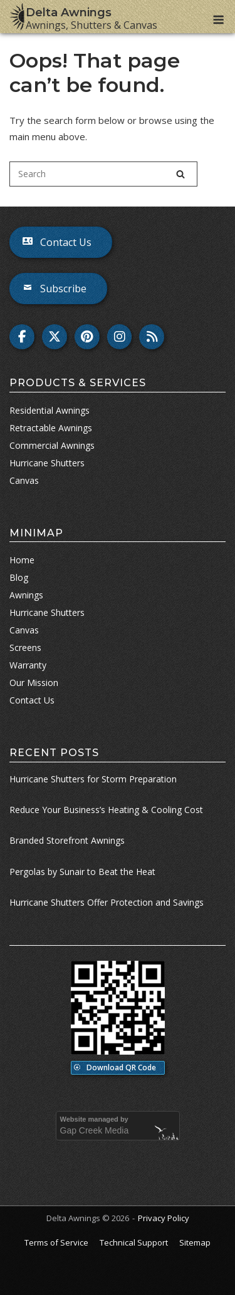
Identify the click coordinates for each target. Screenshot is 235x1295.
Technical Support (134, 1242)
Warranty (27, 665)
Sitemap (195, 1242)
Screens (25, 647)
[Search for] (103, 174)
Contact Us (32, 700)
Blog (18, 577)
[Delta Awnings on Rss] (151, 336)
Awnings (26, 595)
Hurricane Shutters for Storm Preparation (93, 779)
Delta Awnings (69, 12)
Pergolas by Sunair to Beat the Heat (82, 872)
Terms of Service (56, 1242)
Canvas (24, 630)
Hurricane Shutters (47, 612)
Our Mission (33, 682)
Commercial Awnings (52, 445)
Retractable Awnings (50, 428)
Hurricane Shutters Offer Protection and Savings (106, 902)
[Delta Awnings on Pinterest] (87, 336)
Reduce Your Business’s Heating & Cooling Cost (106, 810)
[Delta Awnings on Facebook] (21, 336)
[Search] (180, 174)
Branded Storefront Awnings (67, 840)
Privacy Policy (163, 1218)
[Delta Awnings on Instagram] (119, 336)
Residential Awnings (49, 410)
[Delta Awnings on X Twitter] (54, 336)
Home (21, 560)
